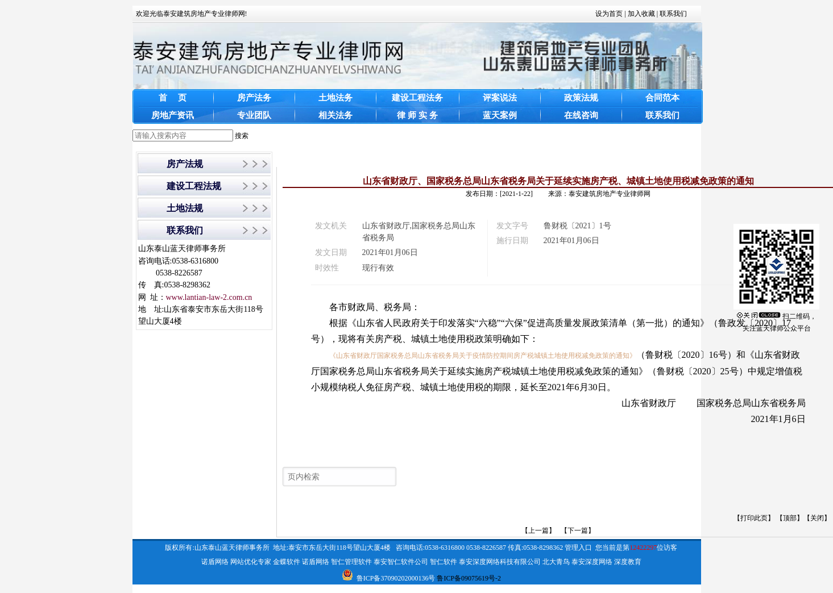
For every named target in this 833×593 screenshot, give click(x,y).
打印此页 (754, 518)
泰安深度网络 (591, 562)
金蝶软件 (286, 562)
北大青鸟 (556, 562)
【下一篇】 (578, 530)
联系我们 (673, 14)
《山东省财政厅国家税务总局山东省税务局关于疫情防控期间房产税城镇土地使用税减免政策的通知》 (482, 356)
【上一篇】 (538, 530)
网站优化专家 (250, 562)
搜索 (241, 136)
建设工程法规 (194, 186)
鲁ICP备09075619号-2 (469, 578)
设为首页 (609, 14)
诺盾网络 (215, 562)
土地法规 (185, 208)
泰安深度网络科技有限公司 (500, 562)
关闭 (817, 518)
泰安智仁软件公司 (401, 562)
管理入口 (578, 548)
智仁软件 (443, 562)
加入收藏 (641, 14)
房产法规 (185, 164)
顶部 (790, 518)
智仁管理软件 (351, 562)
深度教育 (627, 562)
